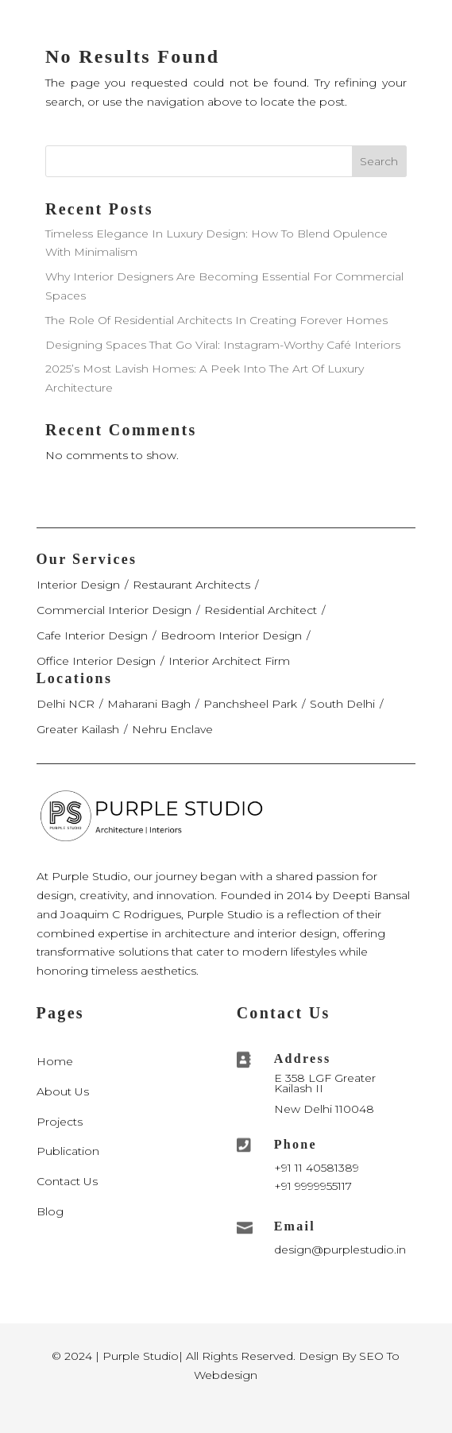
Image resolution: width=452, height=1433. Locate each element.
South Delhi (342, 704)
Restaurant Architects (191, 584)
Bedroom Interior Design (231, 635)
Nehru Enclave (172, 729)
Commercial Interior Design (114, 610)
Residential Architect (260, 610)
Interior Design (78, 584)
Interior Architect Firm (229, 661)
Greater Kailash (78, 729)
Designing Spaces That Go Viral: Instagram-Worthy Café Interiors (222, 345)
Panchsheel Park (250, 704)
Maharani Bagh (149, 704)
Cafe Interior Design (92, 635)
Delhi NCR (66, 704)
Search (379, 161)
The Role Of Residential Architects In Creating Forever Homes (216, 320)
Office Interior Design (96, 661)
